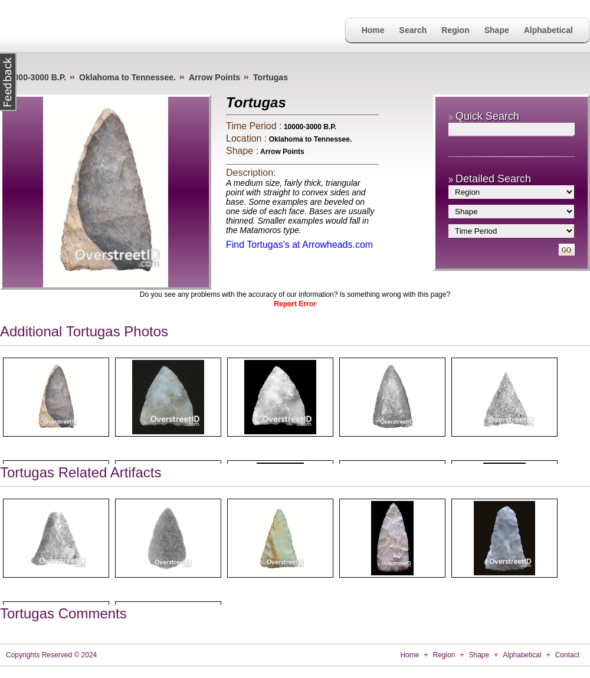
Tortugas (270, 77)
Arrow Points (214, 77)
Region (455, 30)
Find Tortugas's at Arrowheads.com (299, 245)
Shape (496, 30)
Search (413, 30)
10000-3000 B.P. (35, 77)
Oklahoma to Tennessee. (127, 77)
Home (373, 30)
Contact (567, 655)
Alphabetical (548, 30)
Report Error (295, 304)
